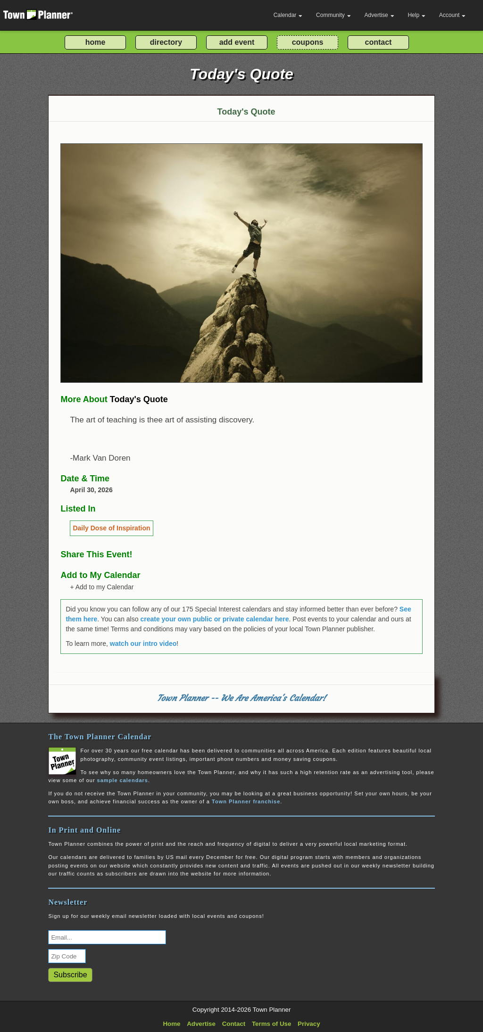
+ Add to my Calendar (101, 587)
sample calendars (122, 780)
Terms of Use (271, 1023)
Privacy (309, 1023)
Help (416, 15)
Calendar (288, 15)
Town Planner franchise (246, 801)
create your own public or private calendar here (214, 619)
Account (452, 15)
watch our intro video (143, 643)
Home (171, 1023)
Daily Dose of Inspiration (111, 528)
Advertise (379, 15)
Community (333, 15)
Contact (234, 1023)
